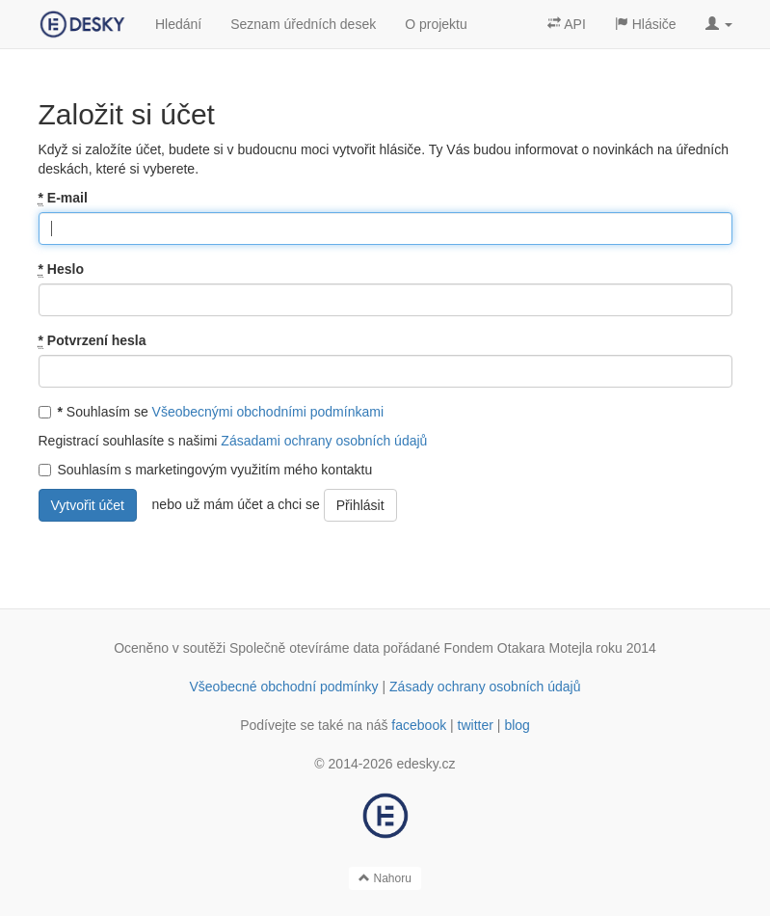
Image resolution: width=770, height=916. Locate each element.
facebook (418, 725)
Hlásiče (646, 24)
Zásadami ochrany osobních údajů (324, 440)
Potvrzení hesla (92, 341)
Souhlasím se (212, 411)
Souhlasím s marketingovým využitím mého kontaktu (206, 469)
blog (516, 725)
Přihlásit (360, 505)
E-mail (63, 198)
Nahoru (385, 878)
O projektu (436, 24)
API (566, 24)
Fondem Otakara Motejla (518, 648)
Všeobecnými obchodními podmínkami (268, 411)
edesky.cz (425, 763)
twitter (475, 725)
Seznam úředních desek (303, 24)
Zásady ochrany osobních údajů (484, 686)
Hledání (178, 24)
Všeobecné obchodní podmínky (283, 686)
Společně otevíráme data (304, 648)
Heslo (61, 269)
